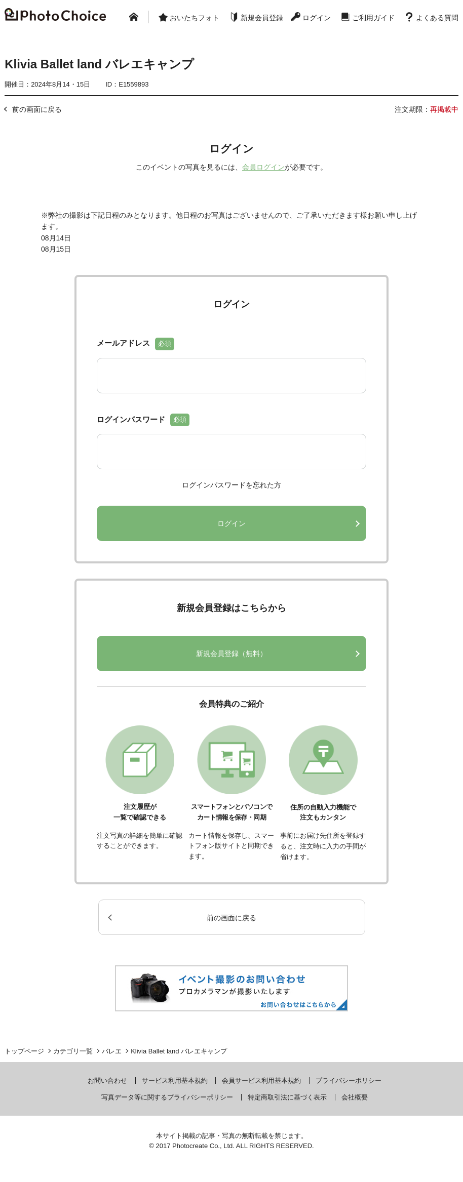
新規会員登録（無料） (231, 653)
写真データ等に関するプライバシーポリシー (167, 1097)
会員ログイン (263, 167)
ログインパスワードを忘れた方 (231, 485)
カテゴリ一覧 (73, 1051)
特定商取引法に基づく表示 (287, 1097)
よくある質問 (437, 18)
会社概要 (354, 1097)
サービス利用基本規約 (175, 1080)
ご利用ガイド (373, 18)
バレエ (112, 1051)
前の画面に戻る (37, 109)
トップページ (24, 1051)
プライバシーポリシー (348, 1080)
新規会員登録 (262, 18)
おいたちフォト (194, 18)
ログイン (316, 18)
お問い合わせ (107, 1080)
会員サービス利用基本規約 (261, 1080)
